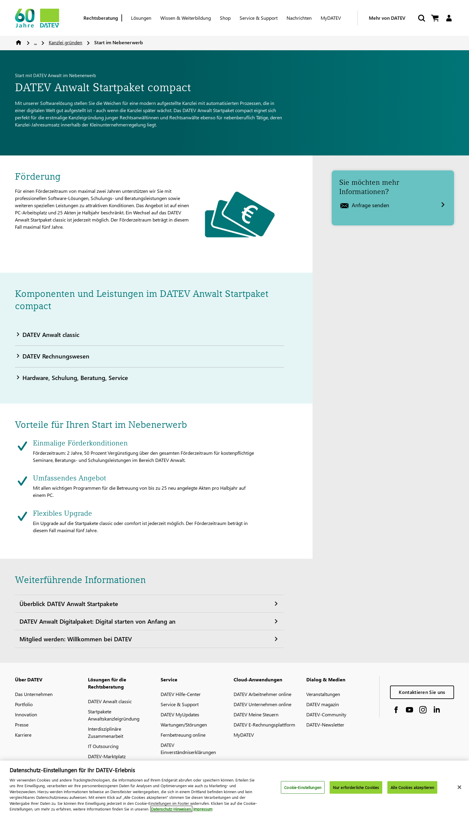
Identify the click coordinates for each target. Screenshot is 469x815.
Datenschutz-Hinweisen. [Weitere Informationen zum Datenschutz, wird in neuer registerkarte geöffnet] (171, 808)
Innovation (26, 714)
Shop (225, 18)
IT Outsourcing (103, 746)
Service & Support (259, 18)
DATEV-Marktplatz (107, 756)
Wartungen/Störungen (184, 724)
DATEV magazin (322, 704)
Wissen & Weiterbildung (185, 18)
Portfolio (24, 704)
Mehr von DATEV (387, 18)
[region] (234, 788)
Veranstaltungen (323, 694)
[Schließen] (459, 787)
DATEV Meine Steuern (256, 714)
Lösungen (141, 18)
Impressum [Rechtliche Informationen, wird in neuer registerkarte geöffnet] (202, 808)
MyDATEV (331, 18)
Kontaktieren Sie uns (422, 692)
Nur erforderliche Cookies (356, 787)
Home (18, 42)
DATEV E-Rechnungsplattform (264, 724)
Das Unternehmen (34, 694)
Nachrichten (299, 18)
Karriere (23, 735)
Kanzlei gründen (65, 42)
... (35, 42)
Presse (21, 724)
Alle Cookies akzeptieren (412, 787)
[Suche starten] (421, 18)
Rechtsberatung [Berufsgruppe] (100, 18)
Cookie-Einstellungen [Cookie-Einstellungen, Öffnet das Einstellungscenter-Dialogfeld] (302, 787)
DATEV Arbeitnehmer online (262, 694)
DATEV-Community (326, 714)
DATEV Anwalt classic (110, 701)
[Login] (449, 18)
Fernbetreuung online (183, 735)
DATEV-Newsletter (325, 724)
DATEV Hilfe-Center (181, 694)
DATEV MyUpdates (180, 714)
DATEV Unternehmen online (262, 704)
